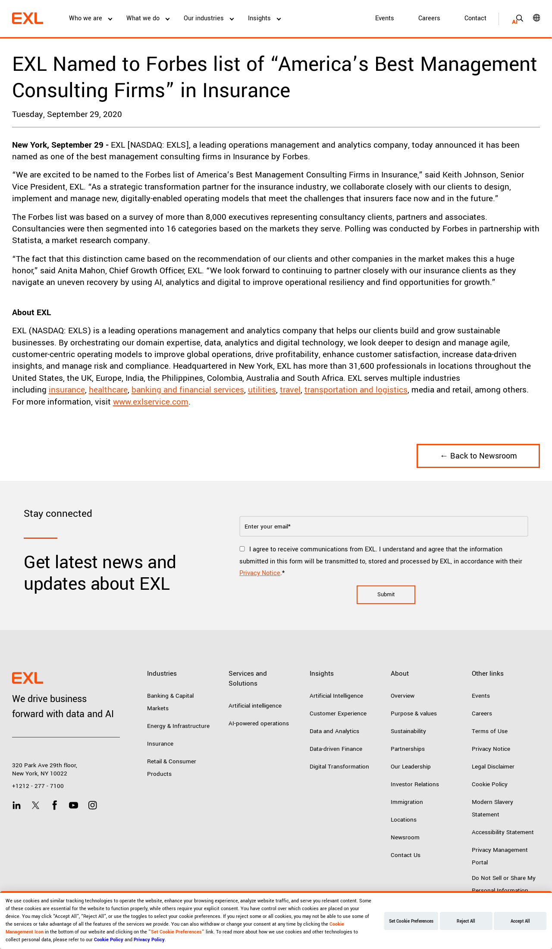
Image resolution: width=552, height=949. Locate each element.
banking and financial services (188, 390)
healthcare (108, 390)
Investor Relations (415, 784)
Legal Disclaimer (493, 766)
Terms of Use (490, 731)
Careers (429, 18)
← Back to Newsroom (478, 456)
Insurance (160, 744)
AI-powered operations (259, 723)
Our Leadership (411, 766)
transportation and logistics (356, 390)
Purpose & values (414, 713)
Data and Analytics (334, 731)
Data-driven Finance (336, 749)
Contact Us (405, 855)
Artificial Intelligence (336, 696)
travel (290, 390)
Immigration (407, 802)
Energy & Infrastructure (178, 726)
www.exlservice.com (150, 402)
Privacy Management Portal (500, 856)
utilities (262, 390)
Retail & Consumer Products (171, 767)
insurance (67, 390)
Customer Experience (338, 713)
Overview (402, 696)
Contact (475, 18)
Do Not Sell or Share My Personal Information (504, 884)
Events (384, 18)
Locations (404, 820)
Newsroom (405, 837)
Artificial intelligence (255, 706)
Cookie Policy (490, 784)
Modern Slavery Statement (492, 808)
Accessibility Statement (503, 832)
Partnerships (408, 749)
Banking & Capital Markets (170, 702)
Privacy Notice (259, 573)
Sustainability (408, 731)
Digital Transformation (339, 766)
